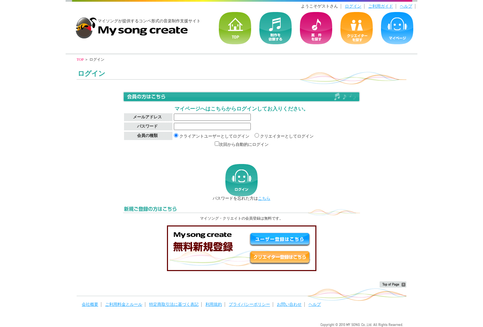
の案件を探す (316, 28)
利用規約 (213, 304)
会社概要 (90, 304)
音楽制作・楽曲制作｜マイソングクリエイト (131, 25)
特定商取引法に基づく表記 (174, 304)
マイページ (397, 28)
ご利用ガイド (380, 6)
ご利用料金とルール (123, 304)
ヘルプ (406, 6)
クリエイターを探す (356, 28)
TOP (235, 28)
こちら (264, 198)
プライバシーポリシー (249, 304)
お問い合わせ (289, 304)
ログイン (353, 6)
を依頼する (275, 28)
